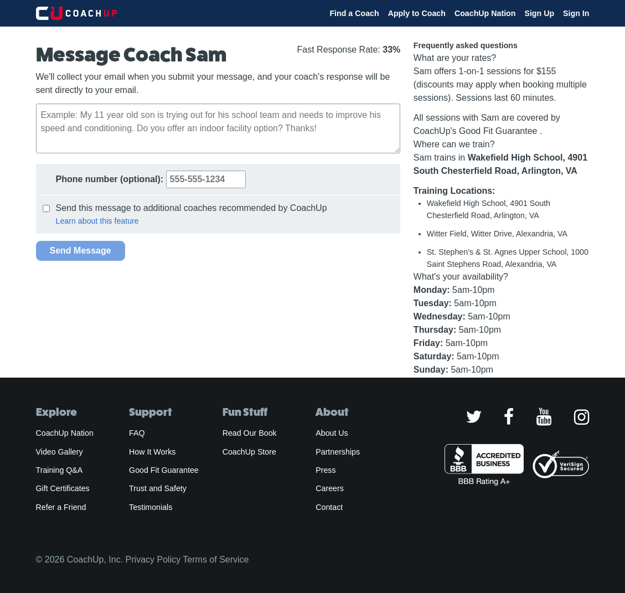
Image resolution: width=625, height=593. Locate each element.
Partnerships (338, 451)
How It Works (152, 451)
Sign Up (539, 13)
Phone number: (151, 179)
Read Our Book (250, 433)
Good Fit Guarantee (164, 470)
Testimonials (150, 507)
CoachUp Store (249, 451)
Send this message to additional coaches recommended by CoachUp (185, 208)
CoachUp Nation (485, 13)
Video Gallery (59, 451)
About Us (332, 433)
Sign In (576, 13)
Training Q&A (59, 470)
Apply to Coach (417, 13)
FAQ (136, 433)
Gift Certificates (63, 488)
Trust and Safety (158, 488)
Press (325, 470)
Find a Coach (354, 13)
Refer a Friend (61, 507)
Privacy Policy (153, 559)
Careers (330, 488)
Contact (329, 507)
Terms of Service (216, 559)
